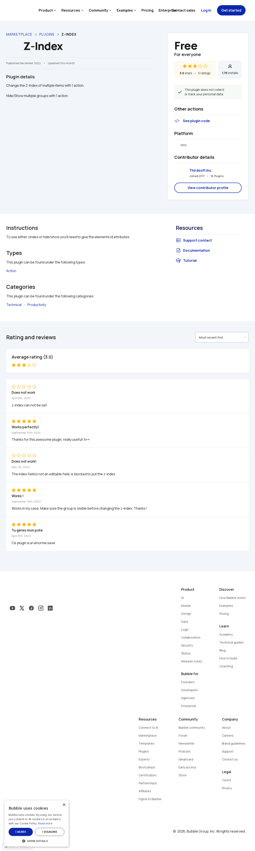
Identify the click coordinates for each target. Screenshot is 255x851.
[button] (36, 840)
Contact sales (183, 10)
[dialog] (36, 823)
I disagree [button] (49, 832)
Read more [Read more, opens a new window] (45, 823)
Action (11, 270)
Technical (13, 304)
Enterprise (167, 10)
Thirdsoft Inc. (200, 170)
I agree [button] (20, 832)
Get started (231, 10)
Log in (206, 10)
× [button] (63, 805)
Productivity (36, 304)
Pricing (147, 10)
